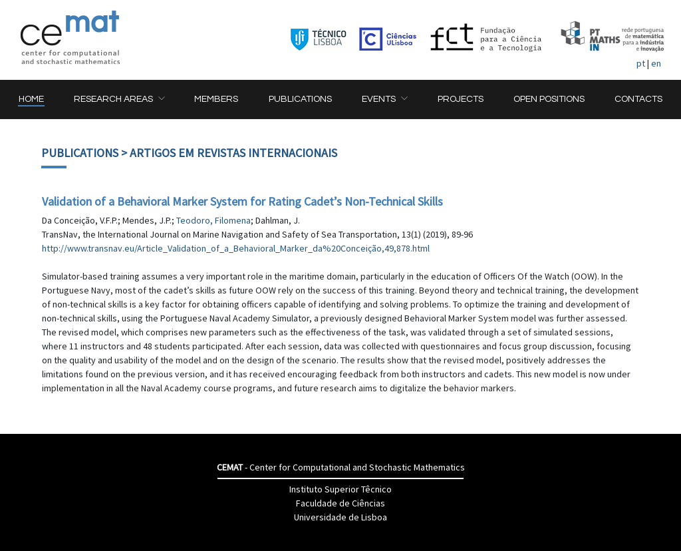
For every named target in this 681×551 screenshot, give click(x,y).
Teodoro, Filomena (213, 220)
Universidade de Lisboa (340, 517)
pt (640, 63)
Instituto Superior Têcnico (340, 489)
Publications (79, 152)
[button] (119, 99)
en (656, 63)
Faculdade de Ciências (340, 503)
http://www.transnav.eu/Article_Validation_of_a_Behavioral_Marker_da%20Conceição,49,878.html (236, 248)
